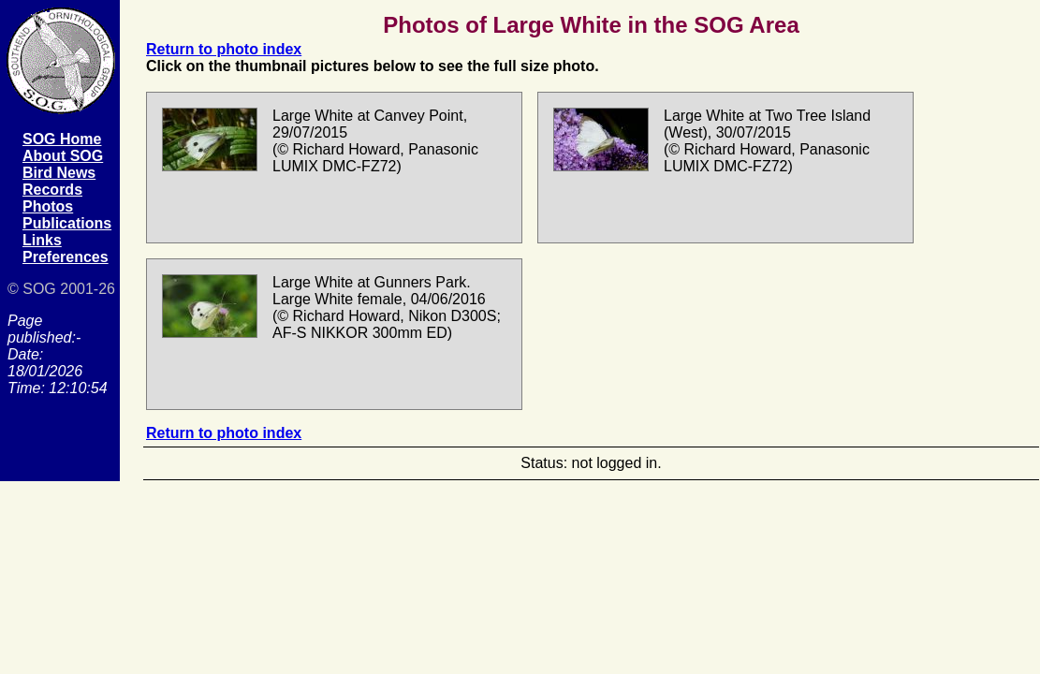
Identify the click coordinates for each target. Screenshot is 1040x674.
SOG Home (61, 139)
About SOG (62, 156)
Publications (66, 223)
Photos (47, 206)
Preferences (65, 257)
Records (52, 190)
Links (42, 240)
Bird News (58, 173)
